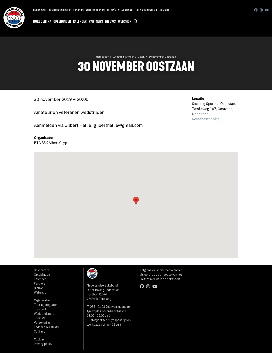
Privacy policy (43, 344)
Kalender (80, 21)
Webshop (125, 21)
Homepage (102, 56)
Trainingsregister (60, 10)
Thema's (111, 10)
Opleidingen (62, 21)
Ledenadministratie (146, 10)
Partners (96, 21)
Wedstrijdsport (95, 10)
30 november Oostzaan (162, 56)
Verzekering (125, 10)
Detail (141, 56)
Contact (164, 10)
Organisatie (40, 10)
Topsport (78, 10)
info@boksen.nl (100, 320)
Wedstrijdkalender (123, 56)
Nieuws (110, 21)
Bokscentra (42, 21)
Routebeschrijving (206, 119)
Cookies (39, 339)
